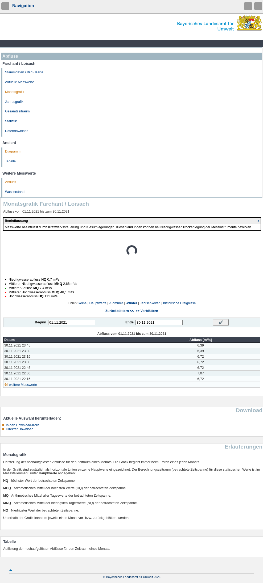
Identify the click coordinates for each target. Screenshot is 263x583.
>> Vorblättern (146, 311)
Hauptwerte (97, 303)
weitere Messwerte (23, 385)
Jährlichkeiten (150, 303)
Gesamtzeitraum (17, 111)
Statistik (11, 121)
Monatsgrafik (14, 92)
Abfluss (10, 182)
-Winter (131, 303)
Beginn (40, 322)
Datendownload (16, 131)
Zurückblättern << (119, 311)
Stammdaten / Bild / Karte (24, 72)
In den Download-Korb (22, 425)
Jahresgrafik (14, 102)
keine (83, 303)
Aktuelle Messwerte (19, 82)
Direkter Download (20, 429)
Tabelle (10, 161)
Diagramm (12, 151)
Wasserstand (14, 192)
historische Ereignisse (179, 303)
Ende (129, 322)
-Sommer (116, 303)
